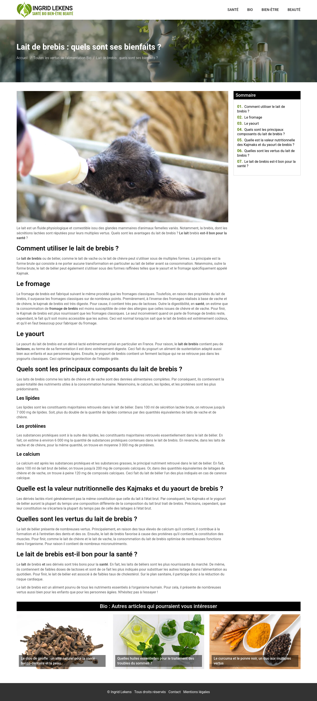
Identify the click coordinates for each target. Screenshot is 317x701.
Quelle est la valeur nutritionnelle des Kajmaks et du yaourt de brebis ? (266, 142)
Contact (174, 692)
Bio (250, 10)
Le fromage (249, 117)
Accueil (22, 58)
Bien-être (270, 10)
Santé (232, 10)
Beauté (294, 10)
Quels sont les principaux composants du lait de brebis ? (261, 132)
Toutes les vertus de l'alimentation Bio (62, 58)
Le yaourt (248, 123)
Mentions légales (196, 692)
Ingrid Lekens (121, 692)
